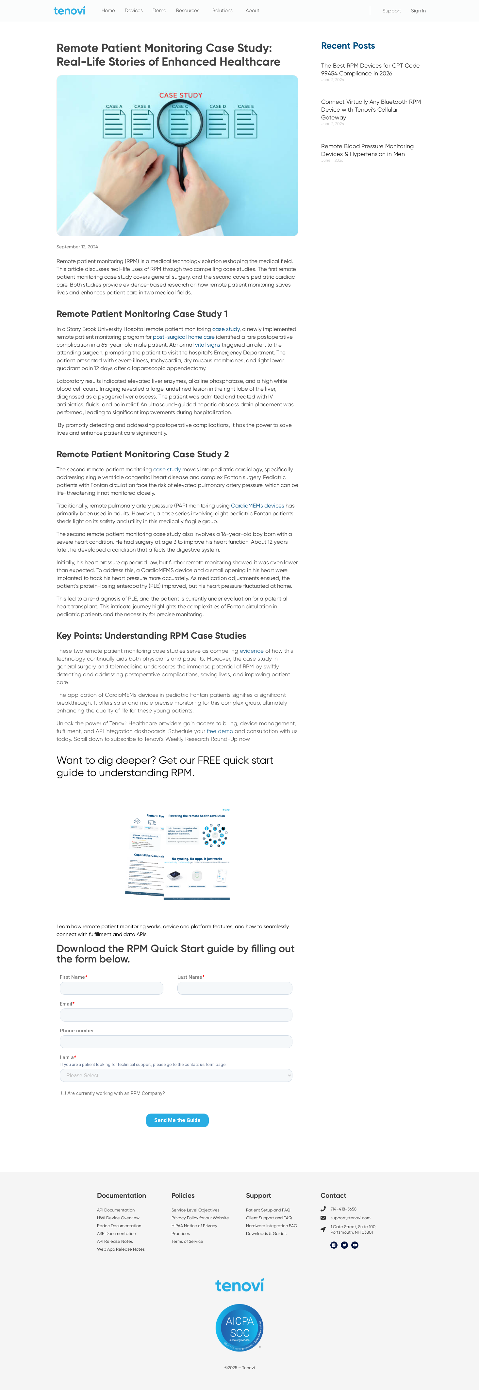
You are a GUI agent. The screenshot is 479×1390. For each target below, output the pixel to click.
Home (108, 10)
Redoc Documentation (119, 1225)
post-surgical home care (184, 337)
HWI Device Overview (118, 1217)
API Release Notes (115, 1241)
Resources (189, 10)
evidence (252, 651)
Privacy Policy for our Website (200, 1217)
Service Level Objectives (196, 1210)
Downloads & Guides (266, 1233)
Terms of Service (187, 1241)
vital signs (207, 344)
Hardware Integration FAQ (271, 1225)
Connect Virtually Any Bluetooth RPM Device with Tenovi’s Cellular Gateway (371, 109)
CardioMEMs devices (257, 505)
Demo (159, 10)
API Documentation (116, 1210)
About (254, 10)
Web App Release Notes (121, 1249)
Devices (134, 10)
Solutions (224, 10)
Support (392, 11)
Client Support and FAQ (269, 1217)
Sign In (418, 11)
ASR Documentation (116, 1233)
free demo (220, 731)
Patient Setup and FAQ (268, 1210)
